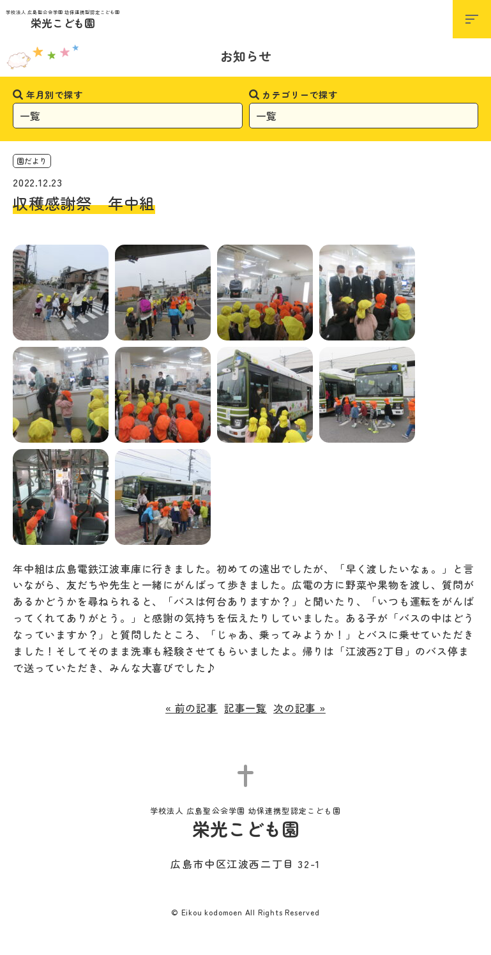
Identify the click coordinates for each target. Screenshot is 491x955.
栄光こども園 (63, 20)
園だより (32, 160)
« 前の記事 (191, 707)
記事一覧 (245, 707)
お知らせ (245, 56)
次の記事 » (299, 707)
